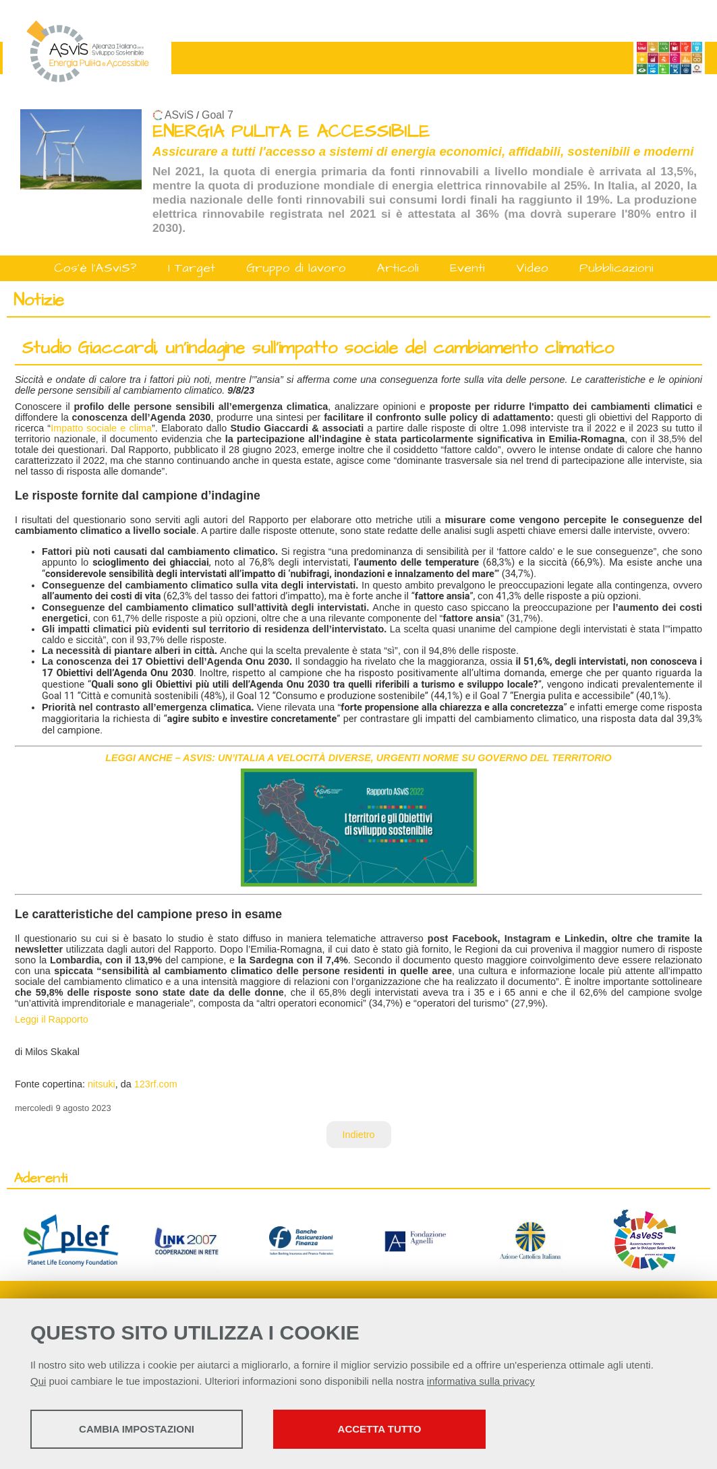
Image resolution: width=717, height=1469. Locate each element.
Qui (38, 1381)
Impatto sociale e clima (101, 428)
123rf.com (155, 1084)
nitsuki (101, 1084)
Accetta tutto (380, 1429)
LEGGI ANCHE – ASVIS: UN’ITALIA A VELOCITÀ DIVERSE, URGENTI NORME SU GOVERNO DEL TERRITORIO (358, 757)
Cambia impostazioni (136, 1429)
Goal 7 (217, 115)
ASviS (179, 115)
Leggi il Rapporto (51, 1019)
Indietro (359, 1134)
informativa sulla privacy (481, 1381)
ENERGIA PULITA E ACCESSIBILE (291, 131)
